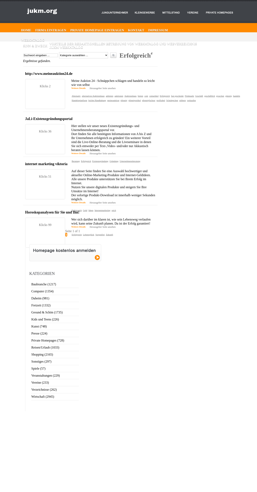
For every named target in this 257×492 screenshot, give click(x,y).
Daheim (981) (40, 298)
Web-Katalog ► (118, 467)
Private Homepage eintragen (97, 30)
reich (114, 210)
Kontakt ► (116, 460)
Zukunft (109, 234)
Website (219, 458)
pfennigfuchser (148, 100)
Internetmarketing (102, 210)
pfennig (123, 100)
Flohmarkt (189, 96)
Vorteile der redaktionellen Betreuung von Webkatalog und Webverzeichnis (123, 44)
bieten (140, 96)
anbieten (109, 96)
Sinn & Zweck (35, 46)
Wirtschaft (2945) (42, 396)
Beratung (76, 161)
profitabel (160, 100)
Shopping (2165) (42, 354)
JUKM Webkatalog (66, 47)
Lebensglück (88, 234)
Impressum (158, 30)
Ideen (90, 210)
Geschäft (199, 96)
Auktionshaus (130, 96)
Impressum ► (117, 464)
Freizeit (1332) (41, 305)
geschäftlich (209, 96)
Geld (85, 210)
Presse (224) (39, 333)
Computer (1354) (42, 291)
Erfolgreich (165, 96)
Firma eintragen (50, 30)
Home (26, 30)
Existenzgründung (100, 161)
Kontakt (136, 30)
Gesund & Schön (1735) (47, 312)
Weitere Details (78, 88)
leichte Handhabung (97, 100)
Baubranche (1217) (43, 284)
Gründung (113, 161)
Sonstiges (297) (41, 361)
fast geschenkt (177, 96)
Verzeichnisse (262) (44, 389)
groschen (220, 96)
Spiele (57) (38, 368)
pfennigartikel (134, 100)
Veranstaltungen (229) (45, 375)
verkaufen (191, 100)
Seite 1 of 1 (72, 231)
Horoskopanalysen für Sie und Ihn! (52, 212)
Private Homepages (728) (47, 340)
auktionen (118, 96)
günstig (228, 96)
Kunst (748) (39, 326)
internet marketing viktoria (46, 164)
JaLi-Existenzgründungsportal (48, 119)
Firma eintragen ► (119, 453)
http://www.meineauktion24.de (48, 74)
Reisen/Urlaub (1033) (45, 347)
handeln (236, 96)
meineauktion (113, 100)
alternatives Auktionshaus (93, 96)
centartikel (153, 96)
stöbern (182, 100)
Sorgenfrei (100, 234)
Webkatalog (33, 40)
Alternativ (76, 96)
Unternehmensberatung (130, 161)
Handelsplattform (79, 100)
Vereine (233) (40, 382)
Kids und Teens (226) (45, 319)
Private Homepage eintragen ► (125, 456)
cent (146, 96)
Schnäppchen (172, 100)
